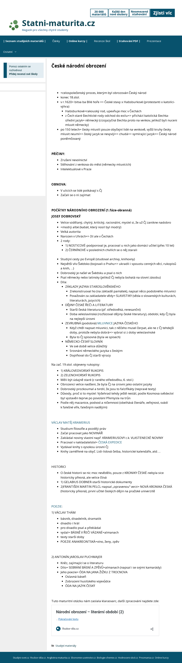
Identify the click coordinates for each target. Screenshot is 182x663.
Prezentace (154, 41)
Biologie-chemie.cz (107, 657)
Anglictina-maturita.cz (59, 657)
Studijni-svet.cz (21, 657)
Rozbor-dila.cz (38, 657)
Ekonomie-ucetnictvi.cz (83, 657)
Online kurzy (162, 657)
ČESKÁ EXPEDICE (110, 442)
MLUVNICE (105, 323)
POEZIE (56, 506)
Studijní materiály (66, 645)
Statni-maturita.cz (58, 22)
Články (56, 41)
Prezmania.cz (146, 657)
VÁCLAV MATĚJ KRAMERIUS (70, 422)
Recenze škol (102, 41)
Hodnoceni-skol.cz (128, 657)
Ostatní (11, 51)
